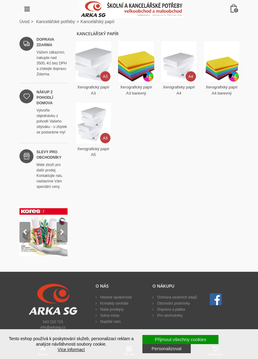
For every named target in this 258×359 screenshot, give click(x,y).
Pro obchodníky (169, 315)
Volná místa (109, 315)
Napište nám (110, 321)
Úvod (24, 21)
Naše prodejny (111, 309)
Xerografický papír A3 (93, 90)
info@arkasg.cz (53, 327)
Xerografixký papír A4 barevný (222, 90)
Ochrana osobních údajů (176, 297)
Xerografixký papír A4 (179, 90)
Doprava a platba (170, 309)
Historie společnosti (115, 297)
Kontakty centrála (113, 303)
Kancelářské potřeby (55, 21)
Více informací (71, 349)
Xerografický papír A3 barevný (136, 90)
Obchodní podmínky (173, 303)
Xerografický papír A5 (93, 152)
